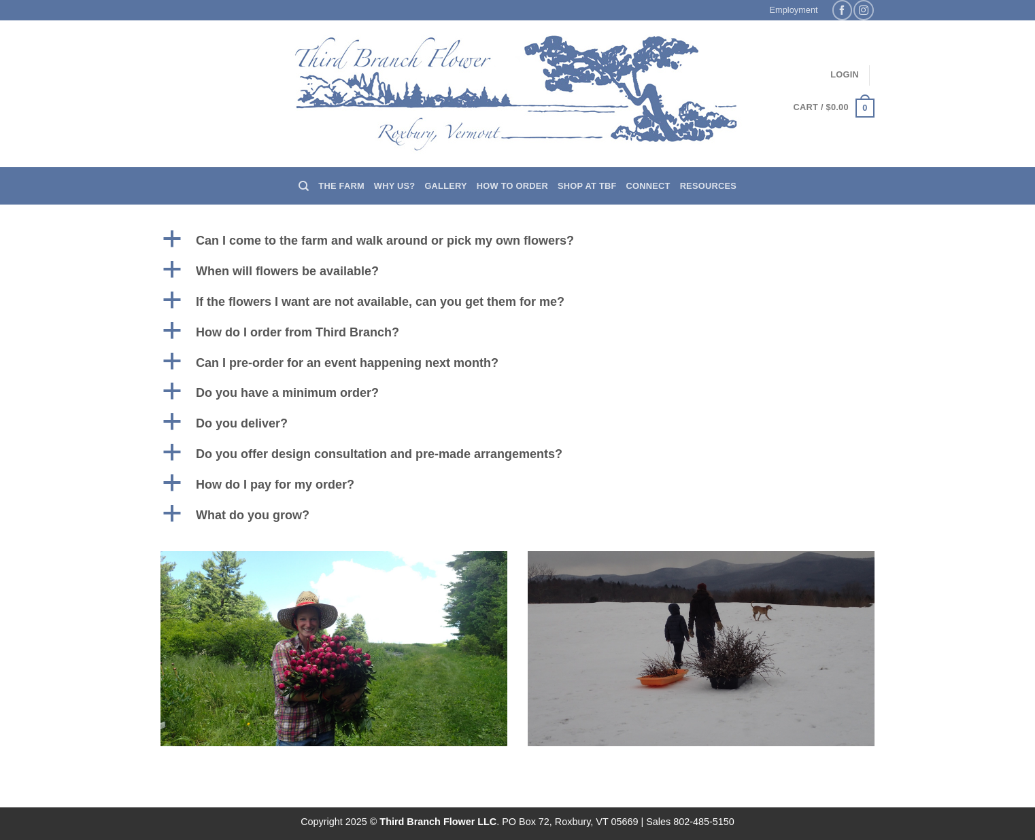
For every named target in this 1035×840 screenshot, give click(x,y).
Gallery (445, 186)
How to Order (512, 186)
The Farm (341, 186)
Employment (794, 10)
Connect (648, 186)
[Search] (304, 186)
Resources (708, 186)
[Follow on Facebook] (842, 10)
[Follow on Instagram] (863, 10)
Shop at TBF (587, 186)
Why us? (394, 186)
